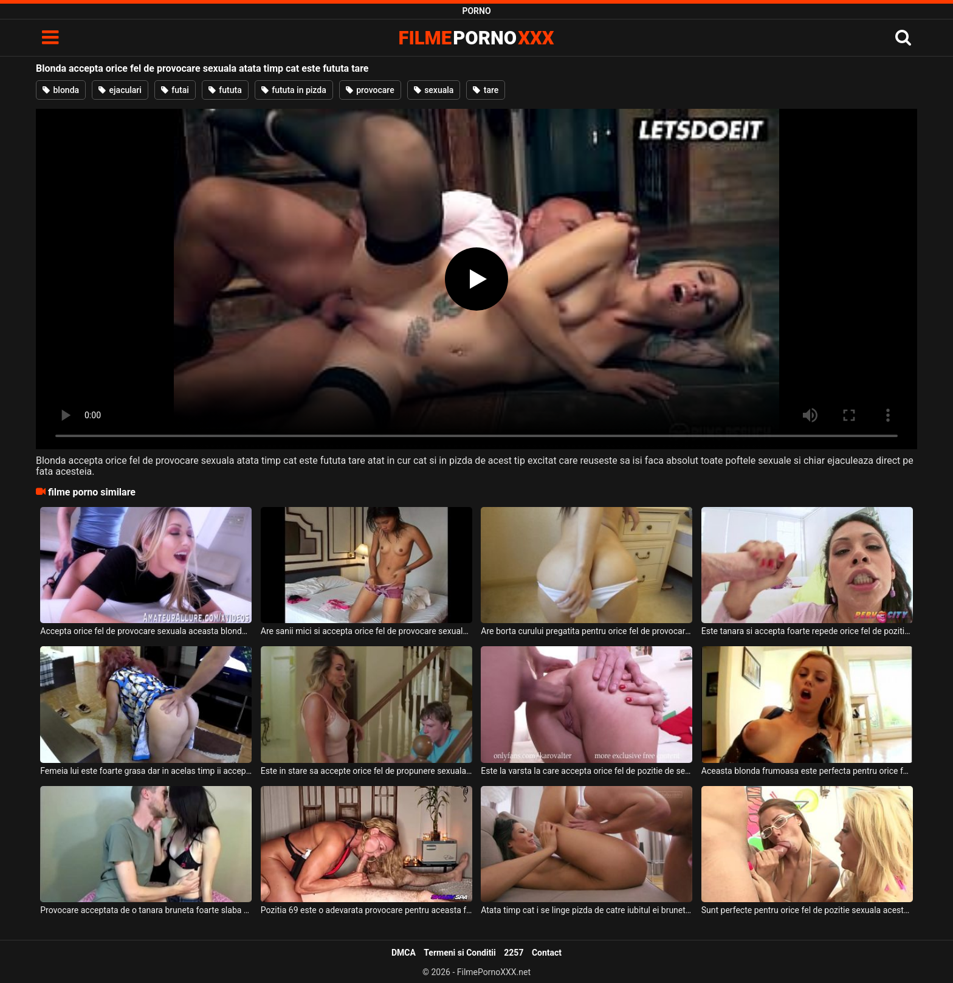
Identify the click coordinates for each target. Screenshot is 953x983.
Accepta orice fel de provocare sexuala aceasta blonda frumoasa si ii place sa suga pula (146, 631)
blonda (61, 90)
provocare (370, 90)
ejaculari (120, 90)
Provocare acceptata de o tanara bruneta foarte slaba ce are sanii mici (146, 910)
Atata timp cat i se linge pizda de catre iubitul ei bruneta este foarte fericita (586, 910)
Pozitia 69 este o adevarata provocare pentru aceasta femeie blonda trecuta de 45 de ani (366, 910)
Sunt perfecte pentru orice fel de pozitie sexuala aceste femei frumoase (807, 910)
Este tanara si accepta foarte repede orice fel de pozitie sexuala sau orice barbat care (807, 631)
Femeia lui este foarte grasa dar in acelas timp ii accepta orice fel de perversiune (146, 771)
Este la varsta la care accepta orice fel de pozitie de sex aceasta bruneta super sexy (586, 771)
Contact (547, 952)
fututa (225, 90)
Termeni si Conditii (459, 952)
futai (175, 90)
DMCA (403, 952)
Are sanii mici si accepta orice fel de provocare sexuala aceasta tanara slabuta (366, 631)
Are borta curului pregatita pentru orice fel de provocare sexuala (586, 631)
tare (485, 90)
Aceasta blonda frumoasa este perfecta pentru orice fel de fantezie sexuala (807, 771)
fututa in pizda (293, 90)
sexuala (434, 90)
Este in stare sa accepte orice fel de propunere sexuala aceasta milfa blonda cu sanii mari (366, 771)
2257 (513, 952)
